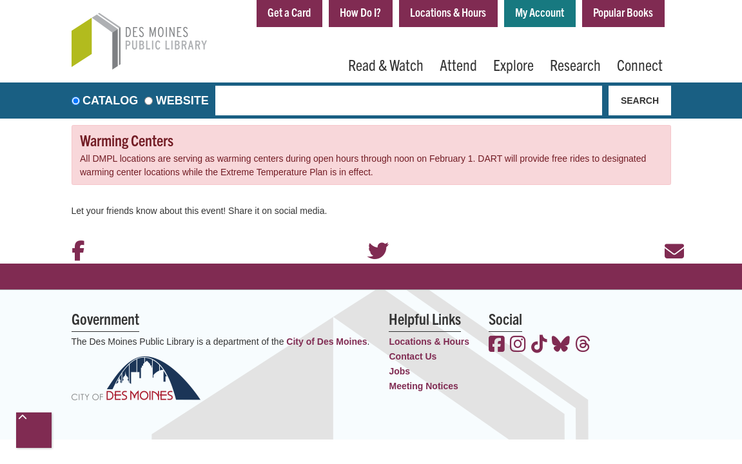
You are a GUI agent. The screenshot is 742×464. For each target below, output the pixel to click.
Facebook (75, 234)
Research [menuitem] (575, 64)
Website (182, 100)
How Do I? (360, 12)
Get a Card (289, 12)
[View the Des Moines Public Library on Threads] (583, 345)
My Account (539, 12)
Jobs (399, 371)
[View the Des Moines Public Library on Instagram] (518, 345)
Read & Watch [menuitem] (386, 64)
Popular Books (623, 12)
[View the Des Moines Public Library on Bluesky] (561, 345)
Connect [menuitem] (640, 64)
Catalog (110, 100)
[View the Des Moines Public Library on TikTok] (539, 345)
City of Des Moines (326, 341)
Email (668, 234)
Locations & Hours (448, 12)
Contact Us (412, 356)
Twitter (371, 234)
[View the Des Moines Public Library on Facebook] (497, 345)
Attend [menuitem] (458, 64)
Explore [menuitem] (513, 64)
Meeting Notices (423, 386)
